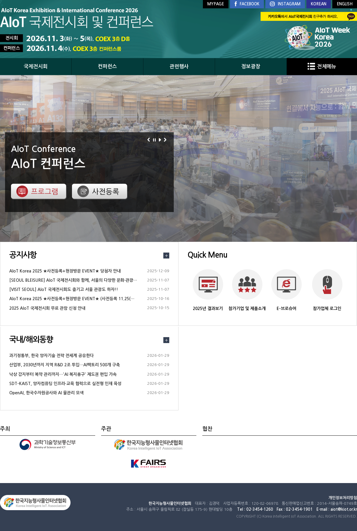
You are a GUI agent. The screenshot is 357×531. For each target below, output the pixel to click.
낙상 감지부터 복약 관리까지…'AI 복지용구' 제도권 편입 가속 (63, 374)
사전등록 (105, 191)
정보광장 (250, 66)
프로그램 (44, 191)
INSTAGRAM (285, 4)
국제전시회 (36, 66)
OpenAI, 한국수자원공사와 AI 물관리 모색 (46, 393)
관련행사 (179, 66)
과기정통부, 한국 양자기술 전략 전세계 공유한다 (51, 356)
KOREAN (318, 4)
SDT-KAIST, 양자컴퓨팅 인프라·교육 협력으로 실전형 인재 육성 (65, 383)
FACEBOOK (246, 4)
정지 (155, 140)
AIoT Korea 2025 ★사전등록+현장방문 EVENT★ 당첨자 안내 (65, 271)
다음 (166, 140)
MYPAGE (215, 4)
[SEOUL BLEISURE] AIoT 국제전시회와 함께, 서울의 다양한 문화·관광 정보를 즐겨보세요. (88, 280)
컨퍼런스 (107, 66)
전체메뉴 (322, 66)
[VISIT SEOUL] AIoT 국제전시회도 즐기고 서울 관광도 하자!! (63, 289)
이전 (149, 140)
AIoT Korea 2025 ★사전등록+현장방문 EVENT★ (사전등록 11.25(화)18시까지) (81, 299)
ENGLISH (345, 4)
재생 (161, 140)
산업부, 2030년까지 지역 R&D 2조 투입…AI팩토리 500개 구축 (64, 365)
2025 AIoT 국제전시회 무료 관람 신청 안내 (47, 308)
